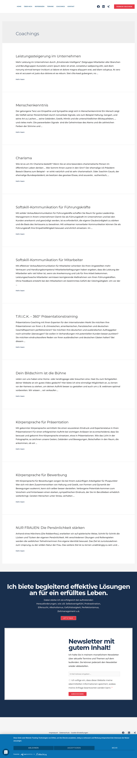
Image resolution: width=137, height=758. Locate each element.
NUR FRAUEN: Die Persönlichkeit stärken (50, 528)
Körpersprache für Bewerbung (41, 475)
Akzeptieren (74, 750)
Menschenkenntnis (32, 105)
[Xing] (108, 6)
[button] (68, 618)
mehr (117, 750)
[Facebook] (98, 6)
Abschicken (77, 695)
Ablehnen (31, 750)
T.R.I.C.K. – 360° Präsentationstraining (47, 316)
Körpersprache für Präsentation (42, 422)
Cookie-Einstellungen (83, 734)
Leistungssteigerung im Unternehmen (48, 56)
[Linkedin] (103, 6)
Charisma (24, 158)
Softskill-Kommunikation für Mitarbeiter (49, 260)
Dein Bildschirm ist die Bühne (41, 373)
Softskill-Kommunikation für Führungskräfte (53, 207)
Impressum (49, 734)
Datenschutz (64, 734)
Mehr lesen (21, 79)
